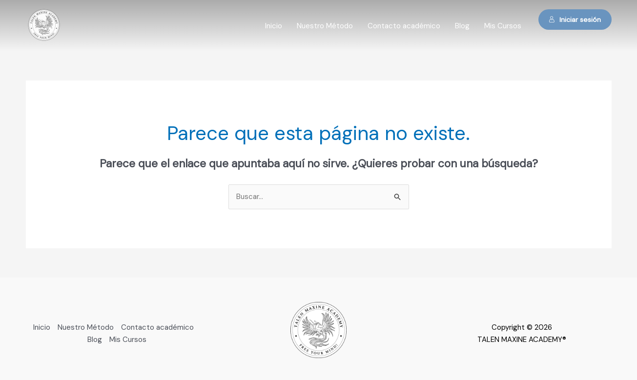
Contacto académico (404, 26)
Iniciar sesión (575, 19)
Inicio (273, 26)
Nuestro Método (325, 26)
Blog (462, 26)
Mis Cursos (502, 26)
